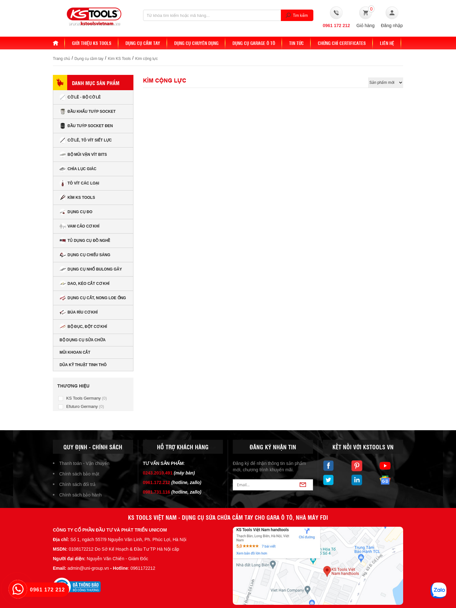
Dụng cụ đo (76, 212)
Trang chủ (61, 58)
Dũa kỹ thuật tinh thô (83, 365)
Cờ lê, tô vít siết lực (86, 140)
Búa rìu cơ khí (79, 312)
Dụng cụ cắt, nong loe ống (93, 298)
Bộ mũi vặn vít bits (83, 154)
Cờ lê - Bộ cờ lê (80, 97)
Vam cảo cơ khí (79, 226)
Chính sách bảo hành (80, 494)
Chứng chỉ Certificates (342, 43)
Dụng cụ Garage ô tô (253, 43)
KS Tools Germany (86, 398)
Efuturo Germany (85, 406)
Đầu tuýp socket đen (86, 126)
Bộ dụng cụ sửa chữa (83, 340)
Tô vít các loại (79, 183)
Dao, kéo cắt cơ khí (85, 283)
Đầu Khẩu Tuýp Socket (88, 111)
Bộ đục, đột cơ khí (83, 326)
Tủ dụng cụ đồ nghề (85, 240)
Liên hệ (387, 43)
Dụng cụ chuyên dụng (196, 43)
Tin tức (296, 43)
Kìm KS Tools (119, 58)
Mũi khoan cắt (75, 352)
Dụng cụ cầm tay (89, 58)
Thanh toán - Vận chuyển (84, 463)
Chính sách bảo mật (79, 473)
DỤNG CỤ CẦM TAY (142, 43)
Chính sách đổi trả (77, 484)
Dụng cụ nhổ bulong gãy (91, 269)
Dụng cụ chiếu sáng (85, 255)
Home (58, 43)
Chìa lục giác (78, 169)
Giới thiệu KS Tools (91, 43)
